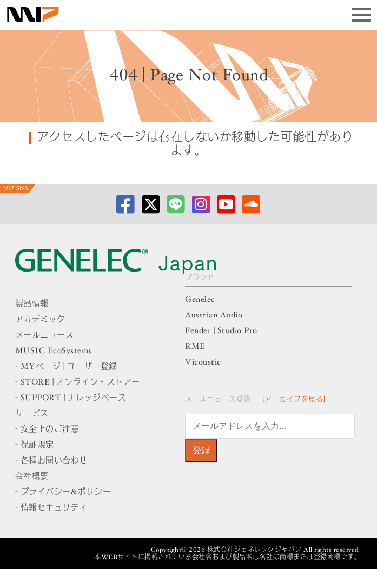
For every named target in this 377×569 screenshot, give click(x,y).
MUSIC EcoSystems (53, 351)
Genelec (200, 300)
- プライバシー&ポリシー (63, 492)
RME (195, 347)
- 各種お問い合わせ (51, 461)
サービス (32, 414)
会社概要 (32, 477)
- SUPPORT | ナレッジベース (71, 398)
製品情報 (32, 304)
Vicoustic (203, 363)
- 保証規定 (34, 445)
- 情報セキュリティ (51, 508)
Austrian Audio (213, 316)
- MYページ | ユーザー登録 (66, 367)
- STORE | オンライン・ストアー (77, 383)
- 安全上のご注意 (47, 430)
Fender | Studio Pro (221, 331)
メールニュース (44, 336)
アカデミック (40, 320)
